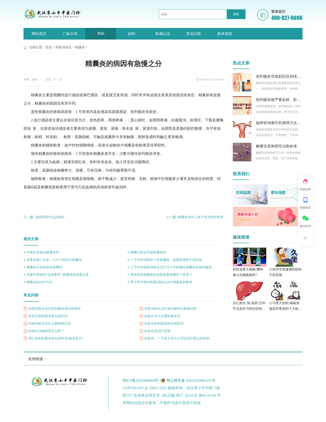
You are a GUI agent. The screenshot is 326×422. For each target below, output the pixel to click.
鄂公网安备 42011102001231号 (191, 380)
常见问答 (193, 34)
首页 (48, 47)
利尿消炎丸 (63, 47)
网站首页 (39, 34)
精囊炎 (80, 47)
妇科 (132, 34)
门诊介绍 (70, 34)
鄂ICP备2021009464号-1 (142, 380)
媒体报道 (224, 34)
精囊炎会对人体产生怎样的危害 (194, 217)
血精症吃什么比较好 (44, 217)
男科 (101, 34)
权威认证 (162, 34)
